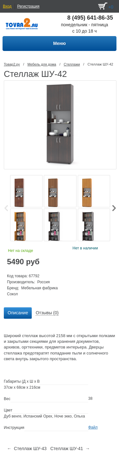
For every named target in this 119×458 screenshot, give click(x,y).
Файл (93, 427)
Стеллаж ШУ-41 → (70, 448)
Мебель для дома (41, 64)
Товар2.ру (12, 64)
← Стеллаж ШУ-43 (27, 448)
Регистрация (28, 6)
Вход (7, 6)
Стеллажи (72, 64)
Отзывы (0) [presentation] (47, 312)
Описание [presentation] (18, 312)
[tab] (18, 313)
